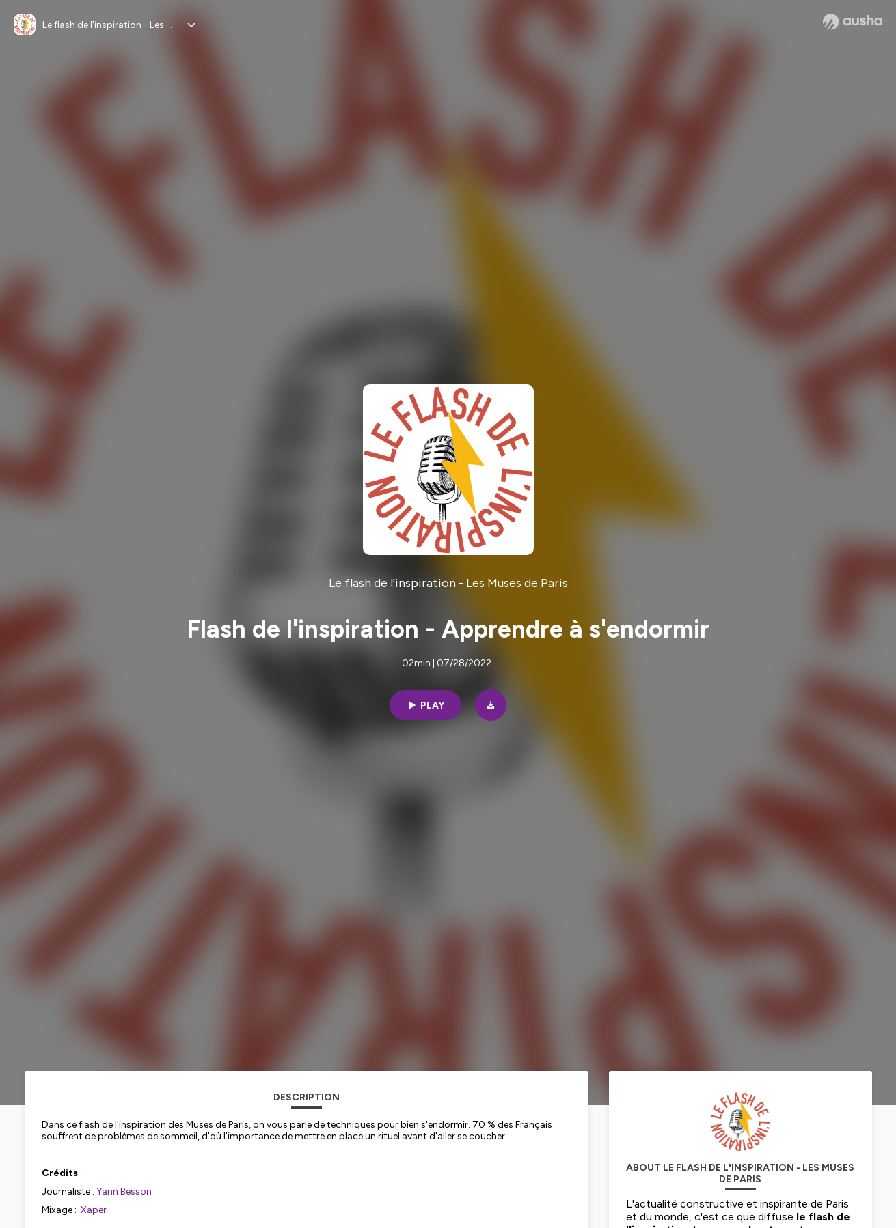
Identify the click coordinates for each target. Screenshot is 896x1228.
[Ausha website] (852, 22)
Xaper (94, 1210)
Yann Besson (124, 1191)
